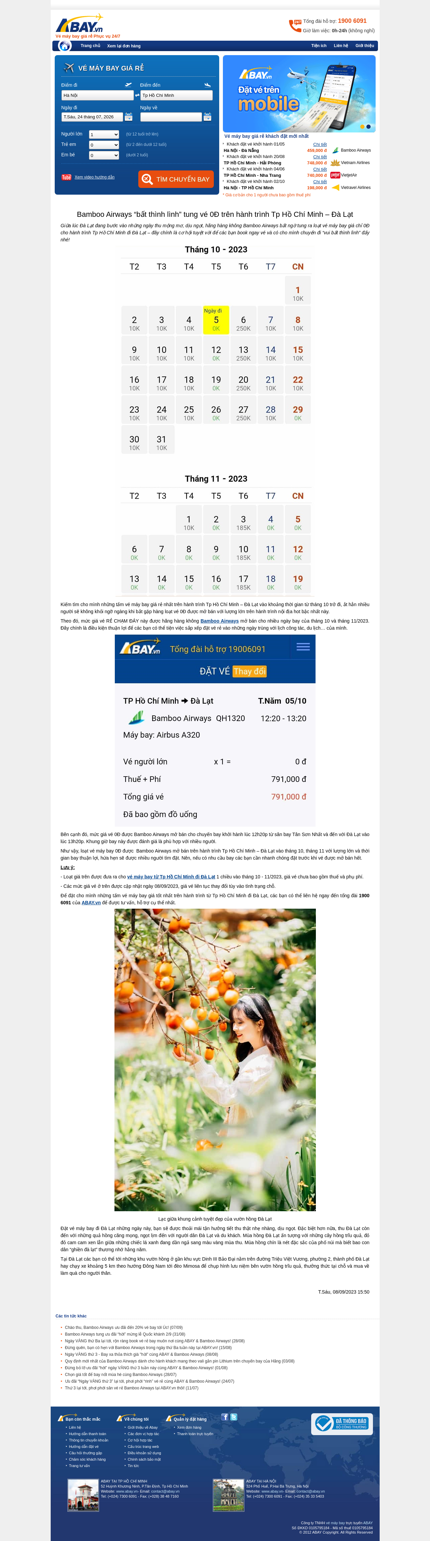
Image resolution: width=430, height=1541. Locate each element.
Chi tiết (320, 144)
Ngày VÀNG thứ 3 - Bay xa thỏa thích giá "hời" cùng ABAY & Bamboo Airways (141, 1354)
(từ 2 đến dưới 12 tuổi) (146, 144)
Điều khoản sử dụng (144, 1453)
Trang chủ (90, 45)
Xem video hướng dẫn (95, 177)
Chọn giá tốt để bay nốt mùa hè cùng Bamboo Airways (121, 1374)
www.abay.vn (127, 1491)
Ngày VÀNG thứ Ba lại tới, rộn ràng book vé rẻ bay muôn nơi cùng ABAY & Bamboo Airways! (155, 1341)
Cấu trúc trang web (143, 1447)
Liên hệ (341, 45)
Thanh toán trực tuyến (195, 1434)
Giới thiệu (364, 45)
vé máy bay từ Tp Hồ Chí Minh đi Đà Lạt (171, 876)
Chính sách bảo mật (144, 1459)
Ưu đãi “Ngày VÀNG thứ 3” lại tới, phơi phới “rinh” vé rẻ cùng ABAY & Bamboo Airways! (149, 1381)
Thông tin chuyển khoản (88, 1440)
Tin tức (133, 1466)
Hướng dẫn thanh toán (87, 1434)
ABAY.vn (91, 902)
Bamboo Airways (219, 621)
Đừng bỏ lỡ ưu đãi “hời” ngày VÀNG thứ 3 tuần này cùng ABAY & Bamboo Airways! (146, 1368)
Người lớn (72, 133)
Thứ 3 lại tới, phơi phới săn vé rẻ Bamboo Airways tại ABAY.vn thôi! (132, 1388)
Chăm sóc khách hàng (87, 1459)
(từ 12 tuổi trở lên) (142, 134)
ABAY (368, 1523)
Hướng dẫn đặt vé (84, 1447)
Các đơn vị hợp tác (143, 1434)
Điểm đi (69, 85)
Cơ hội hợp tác (140, 1440)
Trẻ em (68, 144)
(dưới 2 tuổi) (137, 155)
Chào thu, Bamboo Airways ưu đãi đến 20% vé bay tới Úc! (124, 1327)
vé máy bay (335, 1523)
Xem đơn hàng (189, 1427)
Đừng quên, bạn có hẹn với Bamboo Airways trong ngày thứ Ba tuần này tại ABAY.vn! (148, 1347)
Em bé (68, 154)
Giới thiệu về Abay (143, 1427)
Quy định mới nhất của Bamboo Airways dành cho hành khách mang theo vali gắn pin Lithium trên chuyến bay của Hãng (180, 1361)
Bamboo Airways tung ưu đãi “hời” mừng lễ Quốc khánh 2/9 (125, 1334)
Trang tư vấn (79, 1466)
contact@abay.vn (165, 1491)
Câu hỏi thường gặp (85, 1453)
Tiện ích (318, 45)
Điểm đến (150, 85)
